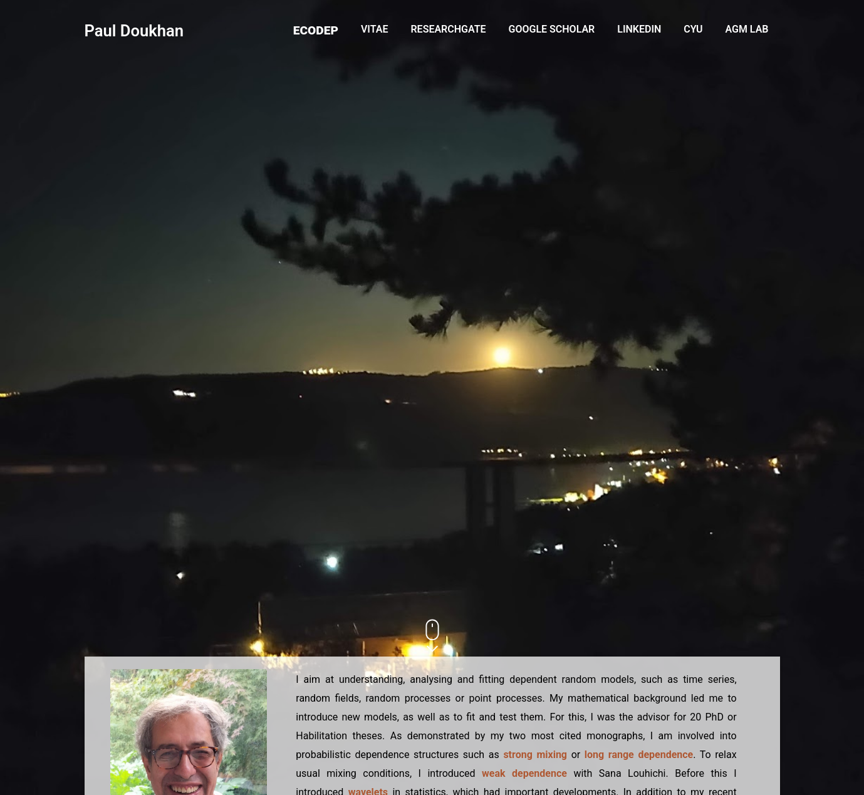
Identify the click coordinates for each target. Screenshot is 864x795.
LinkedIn (639, 29)
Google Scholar (552, 29)
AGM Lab (746, 29)
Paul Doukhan (134, 30)
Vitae (374, 29)
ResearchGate (448, 29)
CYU (693, 29)
